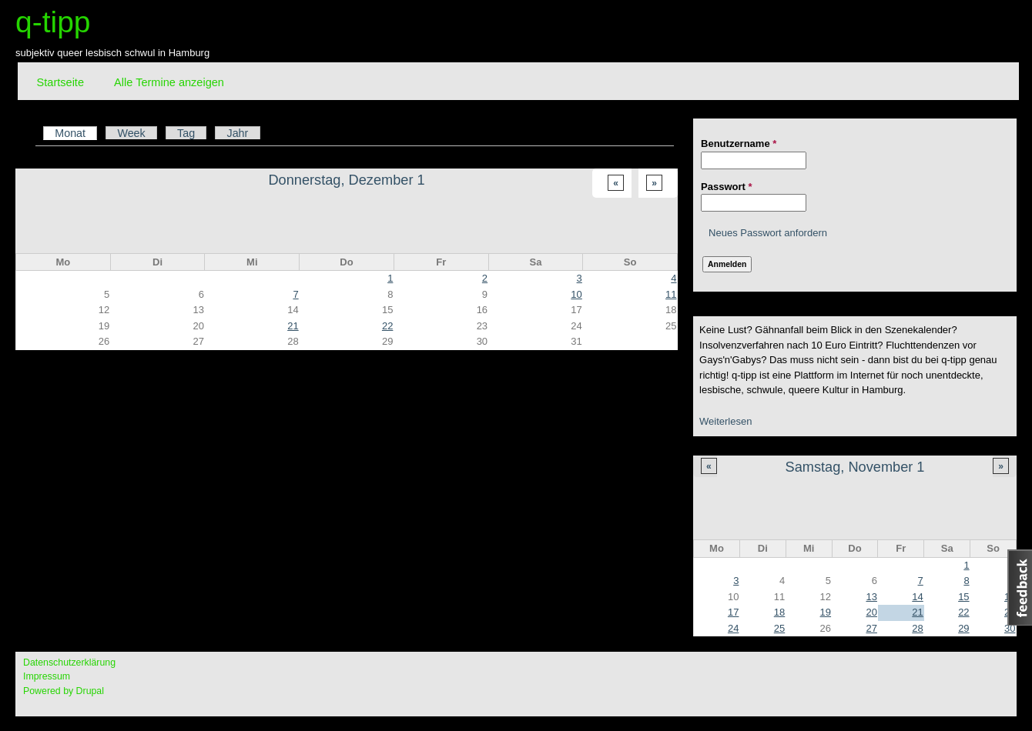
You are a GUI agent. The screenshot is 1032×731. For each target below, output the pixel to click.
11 (670, 294)
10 (576, 294)
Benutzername (738, 143)
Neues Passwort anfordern (768, 233)
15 (963, 596)
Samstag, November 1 (855, 467)
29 (963, 628)
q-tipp (53, 21)
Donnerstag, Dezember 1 (346, 180)
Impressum (46, 676)
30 (1009, 628)
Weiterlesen (725, 421)
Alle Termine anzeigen (169, 82)
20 (871, 612)
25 (779, 628)
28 (917, 628)
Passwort (726, 186)
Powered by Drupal (63, 691)
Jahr (237, 133)
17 (733, 612)
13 (871, 596)
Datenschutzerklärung (69, 662)
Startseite (60, 82)
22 (963, 612)
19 (825, 612)
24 (733, 628)
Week (131, 133)
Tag (186, 133)
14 (917, 596)
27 (871, 628)
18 (779, 612)
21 (917, 612)
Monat (76, 132)
